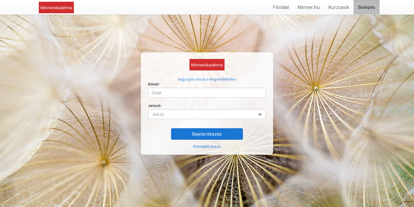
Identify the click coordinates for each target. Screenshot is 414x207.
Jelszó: (154, 105)
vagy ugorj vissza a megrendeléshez (207, 79)
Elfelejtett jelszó (207, 146)
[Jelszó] (207, 114)
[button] (262, 114)
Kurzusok (338, 7)
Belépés (366, 7)
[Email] (207, 92)
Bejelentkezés (207, 134)
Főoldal (281, 7)
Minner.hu (309, 7)
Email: (154, 84)
